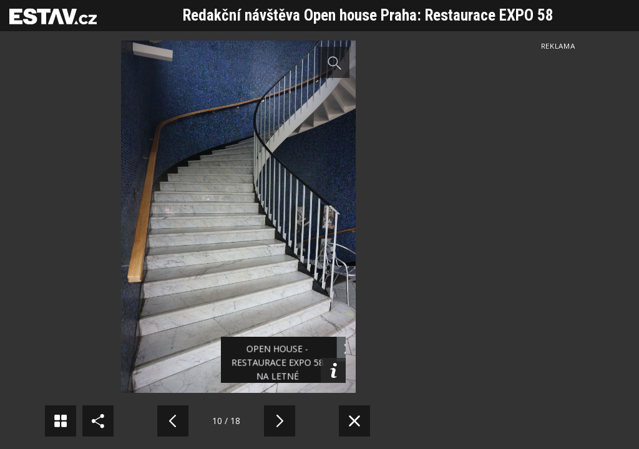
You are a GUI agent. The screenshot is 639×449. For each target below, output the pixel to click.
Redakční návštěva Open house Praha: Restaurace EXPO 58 (368, 15)
